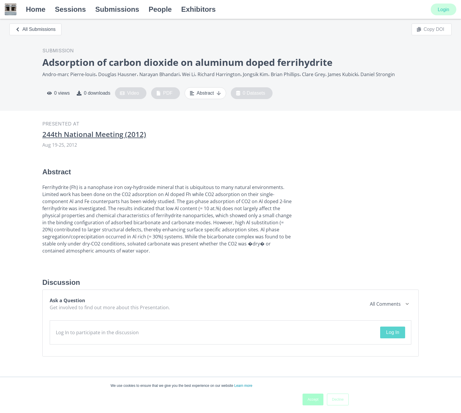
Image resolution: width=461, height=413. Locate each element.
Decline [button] (338, 399)
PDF (164, 93)
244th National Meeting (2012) (94, 134)
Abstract (205, 93)
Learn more (243, 386)
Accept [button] (313, 399)
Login (443, 9)
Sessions (70, 9)
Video (129, 93)
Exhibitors (198, 9)
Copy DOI (430, 29)
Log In (392, 332)
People (160, 9)
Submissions (117, 9)
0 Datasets (250, 93)
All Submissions (35, 29)
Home (36, 9)
